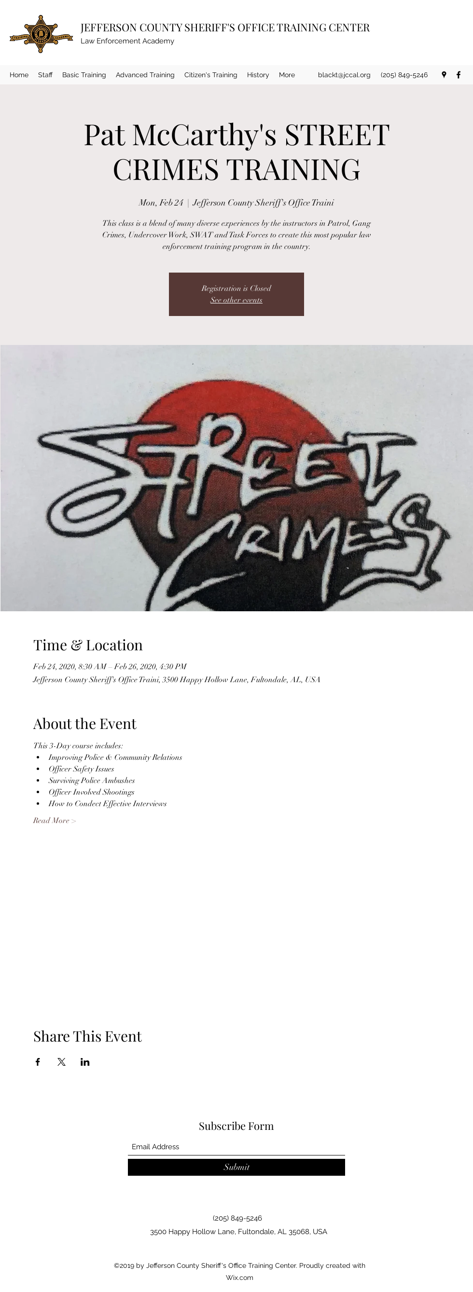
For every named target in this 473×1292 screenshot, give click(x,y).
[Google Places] (444, 75)
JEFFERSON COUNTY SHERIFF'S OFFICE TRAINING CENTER (225, 27)
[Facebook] (458, 75)
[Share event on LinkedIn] (85, 1062)
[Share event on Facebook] (37, 1062)
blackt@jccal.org (344, 75)
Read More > (54, 820)
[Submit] (236, 1167)
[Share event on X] (61, 1062)
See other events (236, 300)
